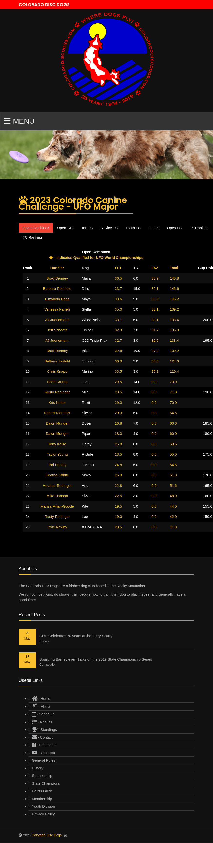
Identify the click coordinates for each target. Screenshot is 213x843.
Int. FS (153, 228)
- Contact (42, 737)
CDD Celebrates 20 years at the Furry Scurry (75, 636)
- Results (42, 722)
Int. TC (87, 228)
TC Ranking (32, 237)
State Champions (46, 783)
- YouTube (43, 753)
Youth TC (133, 228)
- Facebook (43, 745)
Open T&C (65, 228)
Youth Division (43, 806)
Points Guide (42, 791)
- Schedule (43, 714)
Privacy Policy (43, 814)
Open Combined (36, 228)
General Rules (43, 760)
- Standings (44, 730)
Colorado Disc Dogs (47, 835)
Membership (42, 799)
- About (41, 706)
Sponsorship (42, 776)
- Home (41, 699)
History (37, 768)
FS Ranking (198, 228)
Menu (19, 121)
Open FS (174, 228)
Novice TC (109, 228)
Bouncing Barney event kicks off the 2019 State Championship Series (95, 659)
